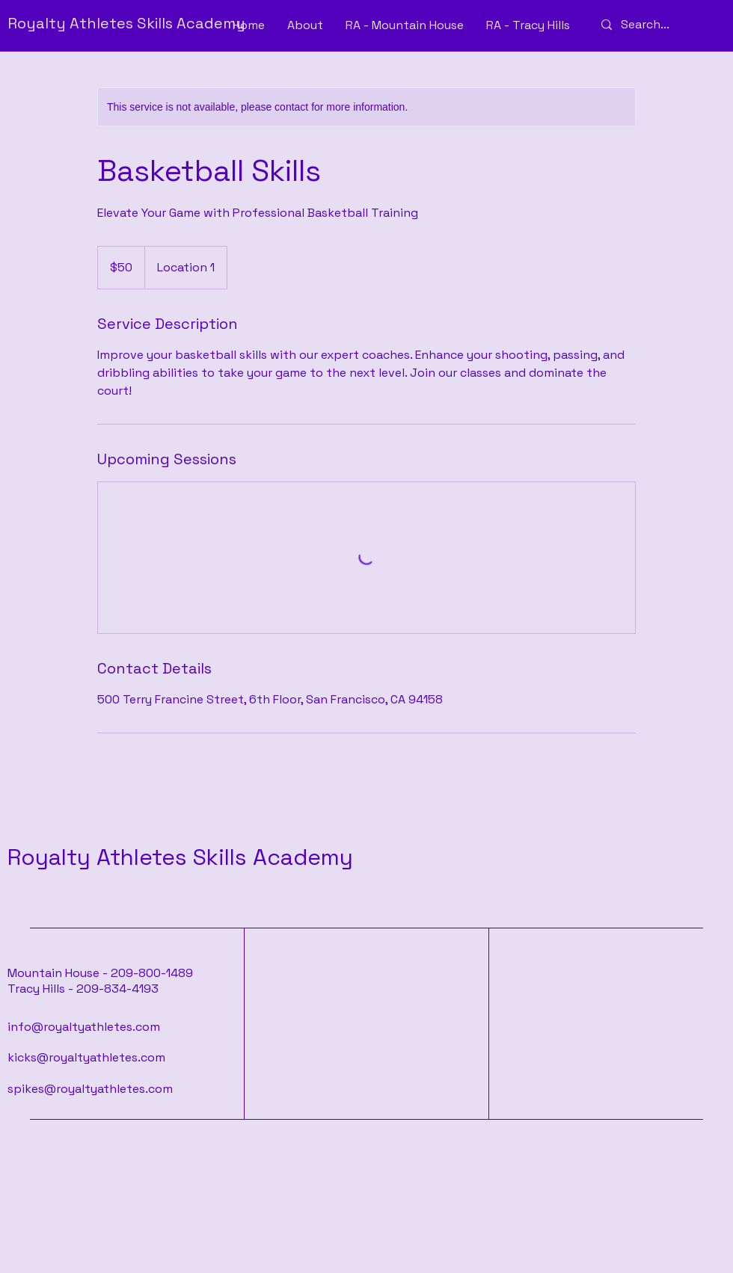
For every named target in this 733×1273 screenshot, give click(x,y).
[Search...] (657, 25)
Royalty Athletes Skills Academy (180, 857)
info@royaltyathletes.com (83, 1027)
